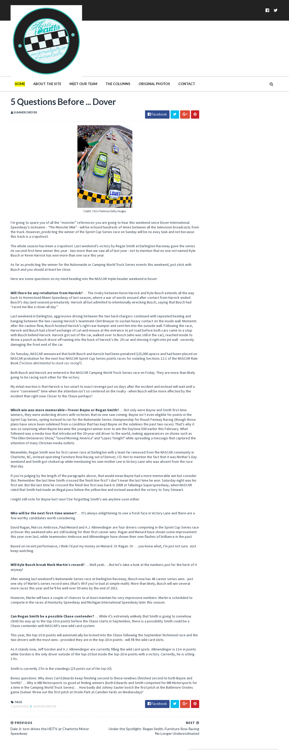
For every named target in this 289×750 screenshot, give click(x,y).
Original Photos (143, 64)
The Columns (107, 64)
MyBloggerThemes (84, 743)
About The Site (37, 64)
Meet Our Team (73, 64)
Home (9, 64)
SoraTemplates (30, 743)
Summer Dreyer (34, 696)
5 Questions (9, 696)
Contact (176, 64)
